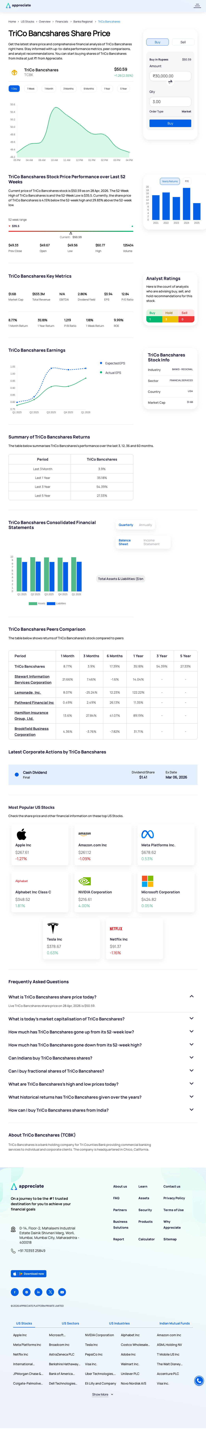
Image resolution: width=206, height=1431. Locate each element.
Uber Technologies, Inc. (99, 1374)
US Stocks (27, 21)
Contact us (171, 1186)
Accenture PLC (168, 1374)
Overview (45, 21)
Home (12, 21)
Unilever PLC (130, 1374)
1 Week (30, 88)
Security (145, 1210)
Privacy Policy (174, 1198)
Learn (142, 1186)
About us (120, 1186)
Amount (155, 66)
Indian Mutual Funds (175, 1323)
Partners (120, 1210)
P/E (187, 181)
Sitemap (170, 1239)
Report (118, 1239)
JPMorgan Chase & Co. (27, 1374)
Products (145, 1221)
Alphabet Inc (130, 1335)
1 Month (49, 88)
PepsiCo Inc (94, 1354)
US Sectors (70, 1323)
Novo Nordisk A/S (133, 1383)
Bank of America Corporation (61, 1374)
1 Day (14, 88)
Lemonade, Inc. (28, 692)
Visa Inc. (91, 1364)
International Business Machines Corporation (27, 1364)
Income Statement (152, 542)
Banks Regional (83, 21)
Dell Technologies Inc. (62, 1383)
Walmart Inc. (130, 1364)
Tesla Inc (91, 1344)
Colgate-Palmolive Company (27, 1383)
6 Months (89, 88)
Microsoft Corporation (58, 1335)
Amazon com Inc (169, 1335)
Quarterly (126, 525)
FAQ (116, 1198)
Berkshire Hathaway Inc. (63, 1364)
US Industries (119, 1323)
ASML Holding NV (169, 1344)
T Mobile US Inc (168, 1354)
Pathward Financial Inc (34, 702)
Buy (157, 42)
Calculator (146, 1239)
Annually (145, 525)
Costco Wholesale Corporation (134, 1344)
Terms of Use (173, 1210)
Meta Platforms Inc (27, 1344)
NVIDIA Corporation (99, 1335)
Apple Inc (20, 1335)
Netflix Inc (20, 1354)
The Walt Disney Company (169, 1364)
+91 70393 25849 (31, 1250)
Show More (100, 1394)
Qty (152, 91)
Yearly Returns (170, 181)
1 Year (107, 88)
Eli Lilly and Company (100, 1383)
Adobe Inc (128, 1354)
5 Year (123, 88)
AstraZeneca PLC (61, 1354)
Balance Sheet (125, 542)
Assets (143, 1198)
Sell (183, 42)
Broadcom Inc (59, 1344)
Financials (62, 21)
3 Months (68, 88)
